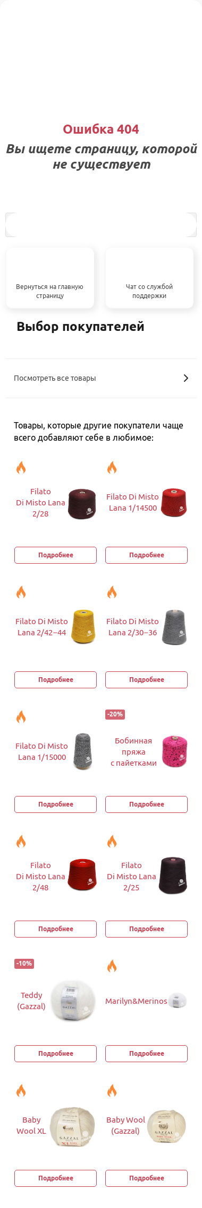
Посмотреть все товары (101, 378)
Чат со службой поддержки (149, 291)
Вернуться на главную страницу (49, 291)
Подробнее (55, 555)
